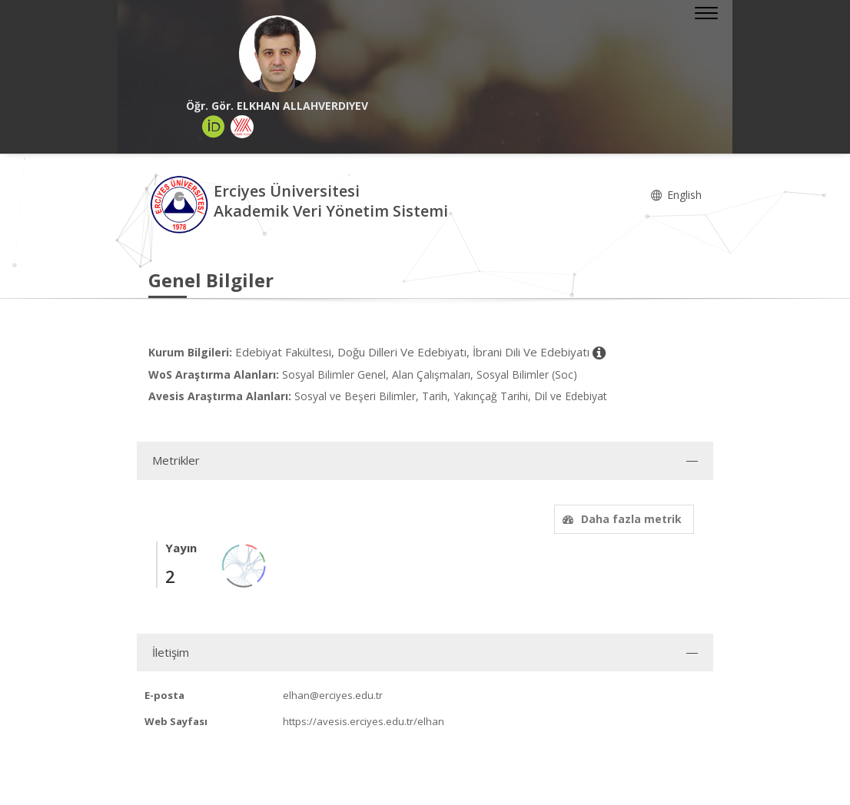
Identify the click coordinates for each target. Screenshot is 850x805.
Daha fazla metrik (620, 519)
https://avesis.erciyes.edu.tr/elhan (363, 721)
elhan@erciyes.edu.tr (333, 695)
